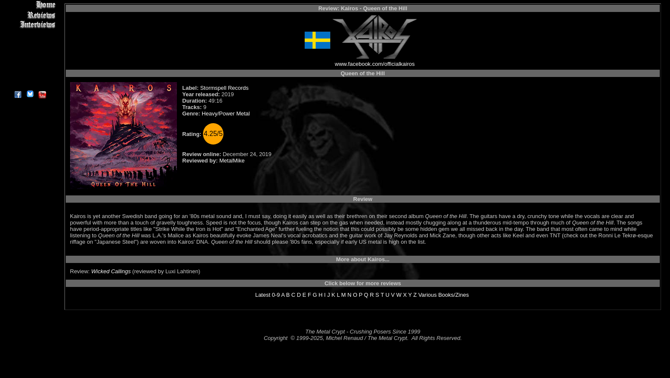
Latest (262, 295)
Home (30, 5)
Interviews (30, 25)
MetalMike (231, 160)
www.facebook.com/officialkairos (375, 64)
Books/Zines (453, 295)
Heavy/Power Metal (226, 113)
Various (427, 295)
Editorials (30, 34)
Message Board (30, 44)
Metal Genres (30, 54)
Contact (30, 74)
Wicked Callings (111, 271)
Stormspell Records (224, 88)
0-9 (276, 295)
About (30, 84)
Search (30, 64)
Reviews (30, 15)
